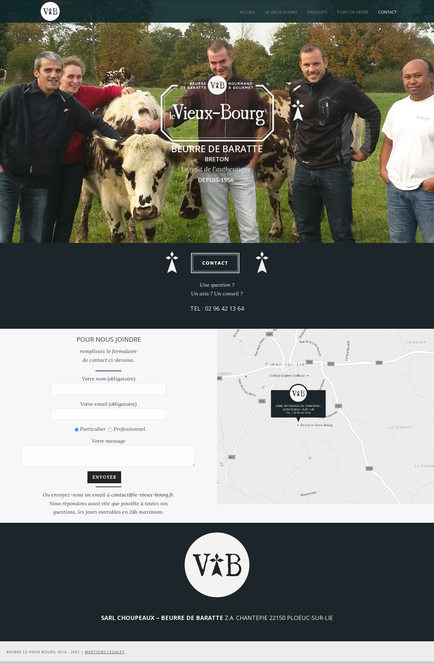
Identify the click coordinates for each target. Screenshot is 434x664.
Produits (317, 12)
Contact (387, 12)
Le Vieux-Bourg (281, 12)
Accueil (248, 12)
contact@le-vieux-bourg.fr (142, 497)
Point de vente (353, 12)
